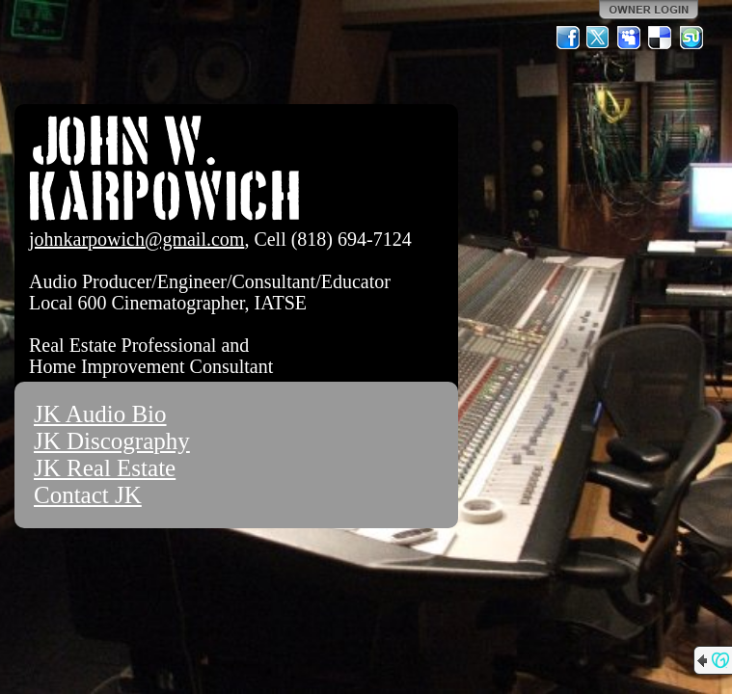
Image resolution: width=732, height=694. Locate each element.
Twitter (598, 37)
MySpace (629, 37)
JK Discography (112, 441)
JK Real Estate (105, 468)
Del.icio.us (660, 37)
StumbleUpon (691, 37)
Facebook (568, 37)
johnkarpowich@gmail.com (136, 239)
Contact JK (88, 495)
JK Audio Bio (100, 414)
